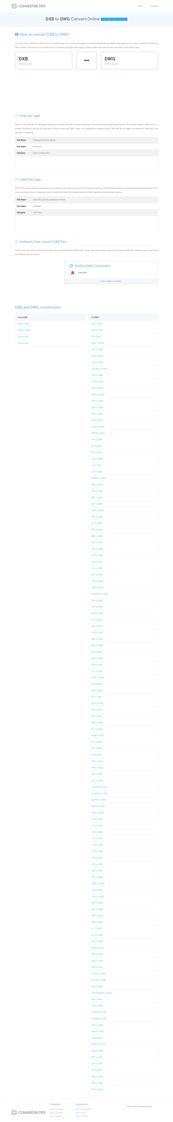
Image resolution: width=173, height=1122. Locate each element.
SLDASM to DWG (99, 787)
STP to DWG (97, 632)
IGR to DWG (97, 710)
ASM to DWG (97, 356)
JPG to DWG (97, 459)
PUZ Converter (56, 1109)
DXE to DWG (97, 414)
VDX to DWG (97, 1076)
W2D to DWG (97, 961)
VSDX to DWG (98, 896)
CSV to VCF (81, 1113)
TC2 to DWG (97, 819)
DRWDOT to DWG (100, 594)
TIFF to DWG (97, 517)
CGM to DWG (98, 382)
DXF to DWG (97, 420)
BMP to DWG (97, 536)
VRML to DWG (98, 883)
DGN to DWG (97, 581)
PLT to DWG (97, 742)
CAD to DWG (97, 362)
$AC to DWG (97, 1064)
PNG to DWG (97, 1025)
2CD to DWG (97, 954)
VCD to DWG (97, 864)
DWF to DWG (97, 388)
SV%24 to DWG (98, 806)
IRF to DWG (97, 716)
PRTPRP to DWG (99, 1012)
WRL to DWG (97, 909)
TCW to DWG (97, 845)
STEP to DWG (98, 510)
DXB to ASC (23, 336)
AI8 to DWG (97, 999)
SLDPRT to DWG (99, 800)
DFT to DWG (97, 575)
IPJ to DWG (97, 446)
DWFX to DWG (98, 394)
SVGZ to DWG (98, 813)
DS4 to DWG (97, 967)
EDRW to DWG (98, 433)
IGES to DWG (97, 703)
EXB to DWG (97, 658)
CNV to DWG (97, 555)
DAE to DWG (97, 562)
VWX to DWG (97, 903)
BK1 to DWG (97, 1057)
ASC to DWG (97, 349)
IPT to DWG (97, 452)
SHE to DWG (97, 986)
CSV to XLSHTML (84, 1109)
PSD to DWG (97, 761)
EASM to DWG (98, 426)
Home (140, 6)
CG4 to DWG (97, 1006)
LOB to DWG (97, 1038)
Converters (154, 6)
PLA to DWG (97, 729)
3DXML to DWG (99, 1044)
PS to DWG (97, 755)
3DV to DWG (97, 330)
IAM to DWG (97, 684)
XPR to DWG (97, 922)
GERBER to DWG (99, 1018)
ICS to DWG (97, 1070)
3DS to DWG (97, 324)
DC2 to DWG (97, 568)
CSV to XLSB (81, 1116)
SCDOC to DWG (99, 973)
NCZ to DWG (97, 941)
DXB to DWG (23, 324)
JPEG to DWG (98, 1031)
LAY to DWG (97, 472)
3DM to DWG (97, 1051)
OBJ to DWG (97, 600)
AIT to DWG (97, 523)
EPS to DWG (97, 652)
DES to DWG (97, 1089)
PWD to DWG (97, 768)
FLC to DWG (97, 671)
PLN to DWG (97, 607)
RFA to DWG (97, 626)
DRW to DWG (98, 587)
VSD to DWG (97, 890)
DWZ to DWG (97, 407)
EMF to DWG (97, 639)
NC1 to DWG (97, 935)
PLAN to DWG (98, 735)
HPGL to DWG (98, 677)
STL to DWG (97, 620)
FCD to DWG (97, 665)
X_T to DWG (97, 928)
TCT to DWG (97, 838)
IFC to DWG (97, 697)
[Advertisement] (86, 94)
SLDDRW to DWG (99, 793)
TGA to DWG (97, 858)
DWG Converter (112, 64)
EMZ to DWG (97, 645)
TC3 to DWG (97, 825)
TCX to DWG (97, 851)
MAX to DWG (97, 722)
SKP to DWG (97, 613)
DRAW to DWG (98, 948)
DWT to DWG (97, 401)
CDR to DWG (97, 375)
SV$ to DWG (97, 1083)
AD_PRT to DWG (99, 980)
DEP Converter (56, 1113)
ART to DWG (97, 529)
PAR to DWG (97, 484)
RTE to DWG (97, 774)
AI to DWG (96, 336)
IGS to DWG (97, 439)
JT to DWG (96, 465)
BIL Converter (56, 1116)
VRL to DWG (97, 877)
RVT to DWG (97, 780)
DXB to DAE (23, 343)
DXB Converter (25, 64)
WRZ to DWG (97, 915)
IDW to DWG (97, 690)
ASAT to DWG (98, 343)
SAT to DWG (97, 504)
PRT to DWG (97, 497)
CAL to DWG (97, 542)
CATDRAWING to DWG (102, 993)
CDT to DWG (97, 549)
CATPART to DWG (100, 369)
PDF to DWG (97, 491)
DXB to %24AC (24, 330)
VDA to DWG (97, 871)
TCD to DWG (97, 832)
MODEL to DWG (99, 478)
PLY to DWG (97, 748)
